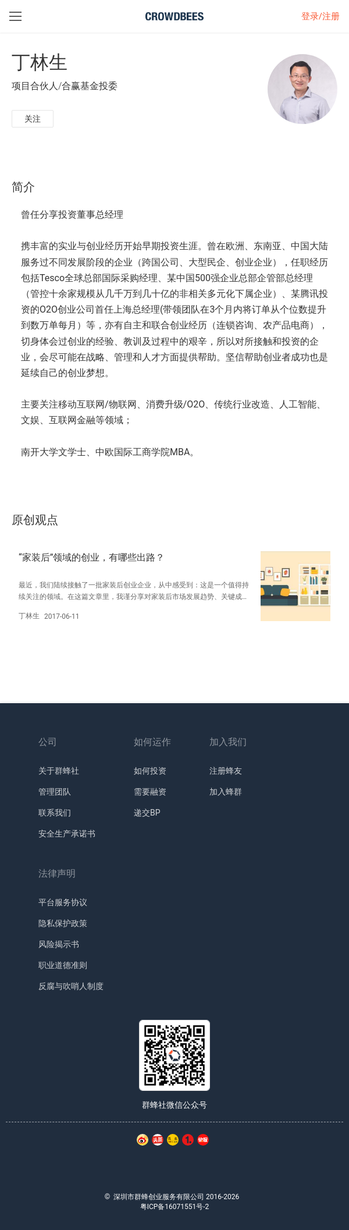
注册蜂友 (225, 770)
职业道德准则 (62, 965)
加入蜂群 (225, 791)
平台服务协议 (62, 902)
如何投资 (150, 770)
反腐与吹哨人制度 (71, 986)
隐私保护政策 (62, 923)
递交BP (147, 812)
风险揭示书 (58, 944)
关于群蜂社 (58, 770)
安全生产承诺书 (66, 833)
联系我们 (54, 812)
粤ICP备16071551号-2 (174, 1207)
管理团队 (54, 791)
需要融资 (150, 791)
